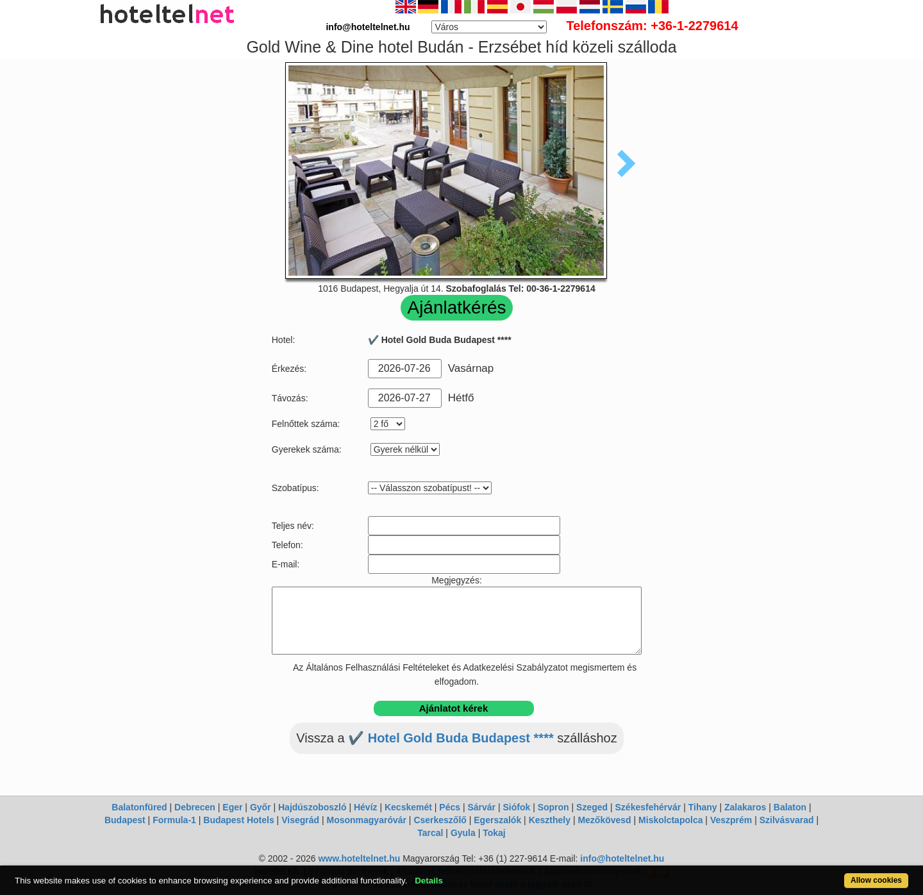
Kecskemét (408, 807)
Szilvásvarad (787, 820)
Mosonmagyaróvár (366, 820)
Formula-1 (174, 820)
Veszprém (731, 820)
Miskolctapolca (670, 820)
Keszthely (549, 820)
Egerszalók (497, 820)
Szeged (592, 807)
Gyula (463, 833)
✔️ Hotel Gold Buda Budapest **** (451, 738)
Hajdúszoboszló (312, 807)
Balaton (790, 807)
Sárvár (481, 807)
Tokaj (494, 833)
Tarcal (430, 833)
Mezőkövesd (604, 820)
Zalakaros (745, 807)
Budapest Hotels (238, 820)
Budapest (125, 820)
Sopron (553, 807)
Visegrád (300, 820)
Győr (260, 807)
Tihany (702, 807)
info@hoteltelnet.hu (622, 858)
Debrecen (194, 807)
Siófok (516, 807)
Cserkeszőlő (439, 820)
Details (429, 880)
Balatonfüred (139, 807)
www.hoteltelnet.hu (359, 858)
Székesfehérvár (648, 807)
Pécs (449, 807)
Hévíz (366, 807)
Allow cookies (876, 880)
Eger (232, 807)
